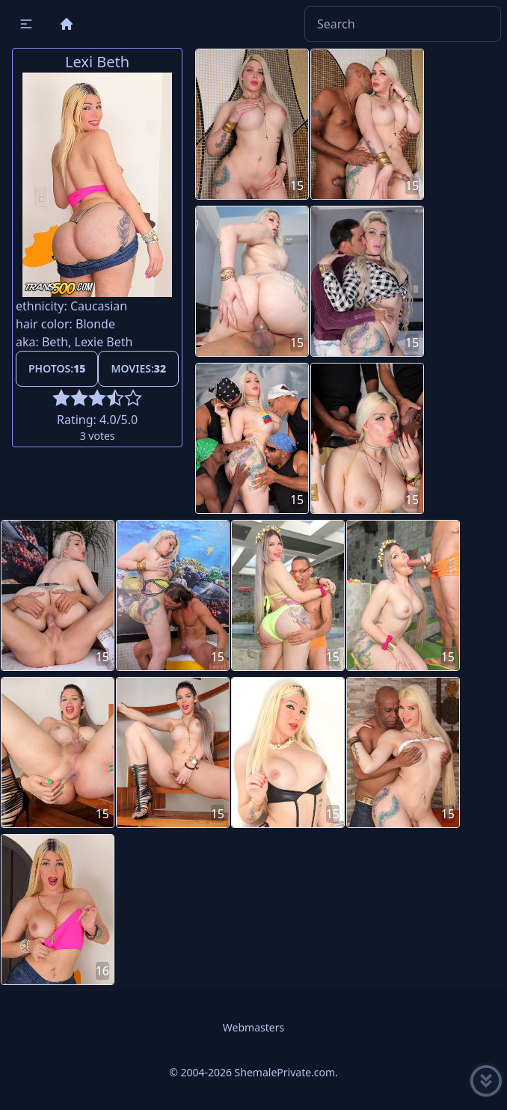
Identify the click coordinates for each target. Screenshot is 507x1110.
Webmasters (253, 1027)
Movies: (138, 368)
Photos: (56, 368)
